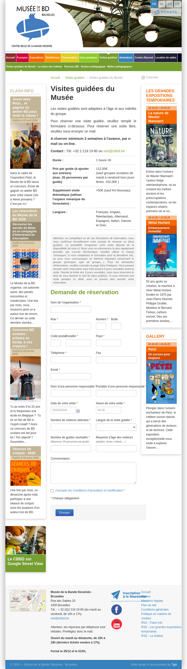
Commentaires (60, 458)
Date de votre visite (64, 403)
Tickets (165, 12)
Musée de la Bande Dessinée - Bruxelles (44, 25)
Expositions (37, 57)
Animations (125, 57)
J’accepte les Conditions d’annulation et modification (89, 490)
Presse (145, 596)
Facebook (116, 609)
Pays (100, 336)
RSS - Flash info (151, 622)
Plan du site (149, 605)
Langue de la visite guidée (114, 420)
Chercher (152, 77)
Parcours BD (71, 66)
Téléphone (58, 353)
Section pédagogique (93, 66)
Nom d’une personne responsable (71, 386)
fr (154, 4)
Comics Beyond (144, 57)
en (170, 4)
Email (55, 369)
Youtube (116, 624)
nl (162, 4)
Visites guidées (108, 57)
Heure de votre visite (110, 403)
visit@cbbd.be (114, 151)
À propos (22, 57)
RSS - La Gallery (152, 636)
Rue (54, 319)
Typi (174, 664)
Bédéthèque (53, 57)
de (177, 4)
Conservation (69, 57)
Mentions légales (152, 601)
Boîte (114, 319)
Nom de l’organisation (66, 302)
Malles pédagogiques (119, 66)
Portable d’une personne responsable (116, 386)
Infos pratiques (88, 57)
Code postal (56, 336)
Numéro (101, 319)
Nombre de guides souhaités (71, 440)
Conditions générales (155, 609)
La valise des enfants (50, 66)
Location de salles (166, 57)
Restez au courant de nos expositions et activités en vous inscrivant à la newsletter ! (129, 595)
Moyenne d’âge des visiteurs (116, 440)
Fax (98, 353)
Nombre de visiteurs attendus (71, 420)
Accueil (10, 57)
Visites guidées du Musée (21, 66)
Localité (72, 336)
